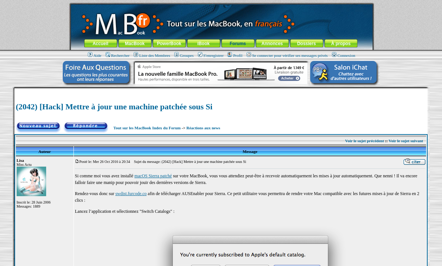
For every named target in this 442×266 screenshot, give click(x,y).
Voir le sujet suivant (406, 141)
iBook (203, 43)
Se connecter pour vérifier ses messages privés (287, 55)
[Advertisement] (221, 91)
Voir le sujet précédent (364, 141)
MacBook (134, 43)
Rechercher (118, 55)
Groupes (183, 55)
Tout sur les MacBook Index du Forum (147, 128)
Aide (94, 55)
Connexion (343, 55)
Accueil (101, 43)
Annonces (272, 43)
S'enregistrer (211, 55)
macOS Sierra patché (153, 175)
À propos (341, 43)
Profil (234, 55)
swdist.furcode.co (131, 193)
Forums (238, 43)
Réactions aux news (203, 128)
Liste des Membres (152, 55)
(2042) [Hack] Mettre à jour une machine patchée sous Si (114, 106)
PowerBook (169, 43)
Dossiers (306, 43)
